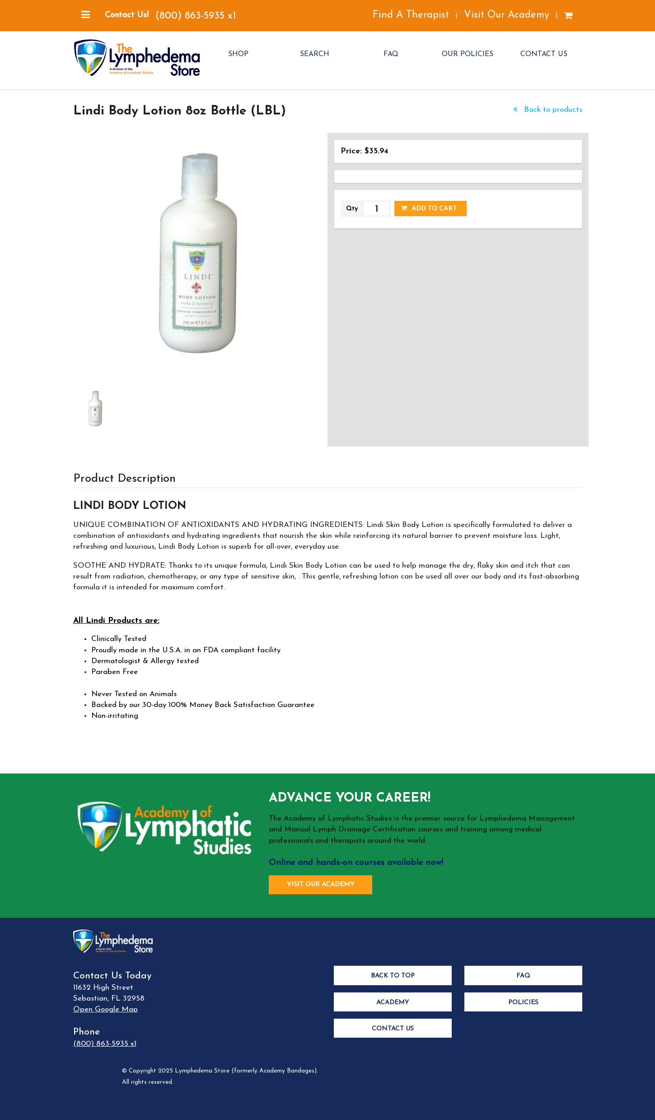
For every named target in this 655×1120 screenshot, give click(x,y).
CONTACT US (543, 54)
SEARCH (314, 54)
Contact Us (393, 1028)
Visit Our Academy (506, 15)
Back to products (546, 110)
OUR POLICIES (467, 54)
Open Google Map (105, 1009)
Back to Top (393, 976)
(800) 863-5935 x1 (195, 16)
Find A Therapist (411, 15)
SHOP (238, 54)
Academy (392, 1002)
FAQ (391, 54)
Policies (523, 1002)
